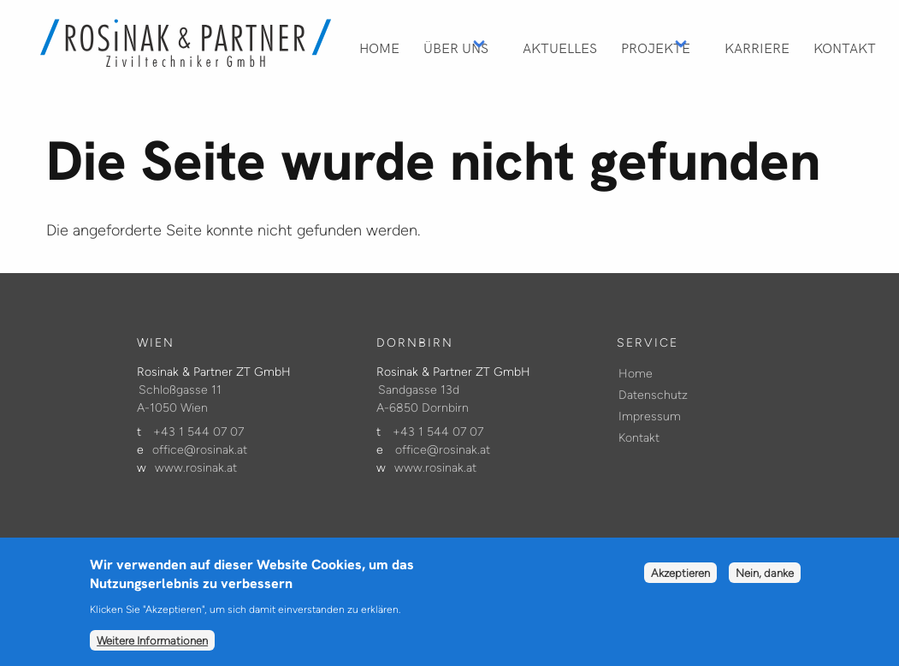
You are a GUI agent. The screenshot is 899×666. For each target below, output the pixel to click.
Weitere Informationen (152, 648)
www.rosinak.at (196, 468)
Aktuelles (560, 47)
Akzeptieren (680, 581)
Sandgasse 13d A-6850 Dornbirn (422, 399)
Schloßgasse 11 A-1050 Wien (179, 399)
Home (379, 47)
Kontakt (844, 47)
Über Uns (455, 47)
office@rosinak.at (199, 450)
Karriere (757, 47)
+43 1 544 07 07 (198, 432)
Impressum (649, 416)
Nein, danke (765, 581)
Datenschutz (653, 395)
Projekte (655, 47)
